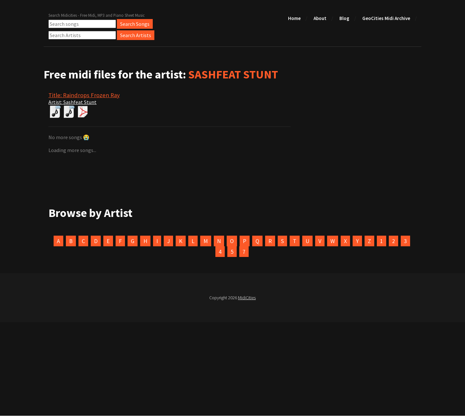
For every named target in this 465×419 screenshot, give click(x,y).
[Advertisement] (232, 370)
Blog (344, 18)
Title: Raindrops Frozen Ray (84, 95)
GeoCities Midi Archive (386, 18)
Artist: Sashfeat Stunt (72, 102)
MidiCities (247, 298)
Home (294, 18)
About (320, 18)
